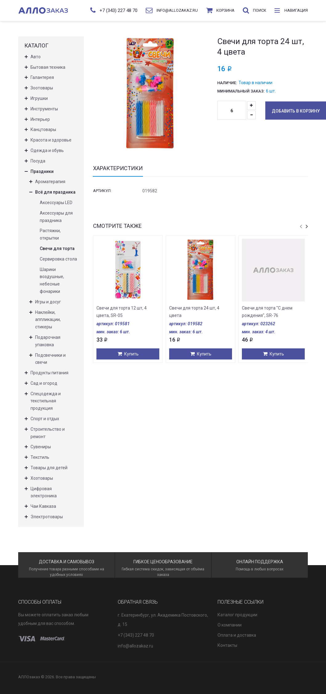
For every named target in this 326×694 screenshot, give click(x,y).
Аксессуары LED (56, 202)
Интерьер (40, 119)
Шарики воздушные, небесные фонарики (52, 280)
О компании (230, 624)
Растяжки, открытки (50, 234)
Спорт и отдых (45, 418)
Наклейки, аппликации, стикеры (48, 320)
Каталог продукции (237, 614)
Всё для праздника (55, 192)
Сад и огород (44, 383)
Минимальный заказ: (240, 91)
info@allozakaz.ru (135, 645)
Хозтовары (42, 478)
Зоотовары (42, 87)
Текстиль (40, 457)
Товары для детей (49, 467)
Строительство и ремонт (48, 433)
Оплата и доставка (237, 635)
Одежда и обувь (47, 150)
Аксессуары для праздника (56, 217)
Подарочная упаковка (47, 341)
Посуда (38, 160)
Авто (36, 56)
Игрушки (39, 98)
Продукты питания (49, 372)
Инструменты (44, 108)
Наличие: (227, 82)
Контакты (227, 645)
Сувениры (41, 446)
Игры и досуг (48, 301)
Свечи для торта (57, 248)
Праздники (42, 171)
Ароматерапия (50, 181)
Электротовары (47, 516)
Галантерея (42, 77)
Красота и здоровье (51, 140)
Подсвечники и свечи (50, 359)
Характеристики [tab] (118, 168)
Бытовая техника (48, 67)
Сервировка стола (58, 259)
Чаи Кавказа (43, 506)
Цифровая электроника (44, 492)
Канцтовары (43, 129)
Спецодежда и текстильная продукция (46, 401)
